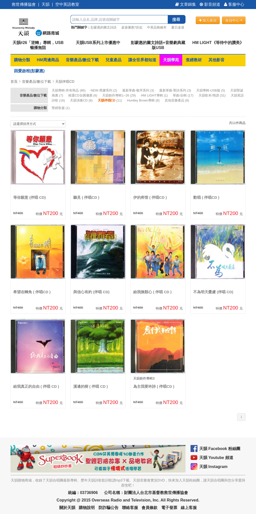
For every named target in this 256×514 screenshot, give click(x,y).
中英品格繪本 (156, 27)
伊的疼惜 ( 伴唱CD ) (150, 197)
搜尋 (176, 19)
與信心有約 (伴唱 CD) (91, 292)
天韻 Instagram (213, 466)
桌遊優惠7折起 (131, 27)
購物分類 (22, 60)
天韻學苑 (171, 60)
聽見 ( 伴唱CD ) (86, 197)
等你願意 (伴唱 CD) (29, 197)
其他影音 (216, 60)
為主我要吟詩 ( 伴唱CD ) (153, 386)
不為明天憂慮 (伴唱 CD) (213, 292)
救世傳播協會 (24, 4)
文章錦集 (185, 4)
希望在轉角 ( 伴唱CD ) (31, 292)
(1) (155, 95)
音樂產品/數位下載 (82, 60)
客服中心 (234, 4)
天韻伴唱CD (64, 82)
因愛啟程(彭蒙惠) (29, 71)
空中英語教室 (67, 4)
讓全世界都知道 (142, 60)
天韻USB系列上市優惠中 (98, 42)
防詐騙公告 (108, 508)
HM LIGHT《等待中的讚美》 (218, 42)
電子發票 (169, 508)
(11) (110, 100)
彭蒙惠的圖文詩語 (103, 27)
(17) (183, 95)
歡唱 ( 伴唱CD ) (206, 197)
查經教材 (194, 60)
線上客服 (189, 508)
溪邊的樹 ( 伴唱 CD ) (90, 386)
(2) (104, 90)
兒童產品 (114, 60)
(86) (69, 90)
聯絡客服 (130, 508)
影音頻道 (210, 4)
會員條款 (150, 508)
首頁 (14, 82)
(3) (138, 90)
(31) (212, 95)
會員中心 (233, 20)
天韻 (46, 4)
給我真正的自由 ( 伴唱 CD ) (36, 386)
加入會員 (208, 20)
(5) (211, 90)
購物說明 (87, 508)
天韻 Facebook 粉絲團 (219, 448)
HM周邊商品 (48, 60)
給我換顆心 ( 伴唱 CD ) (152, 292)
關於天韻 (67, 508)
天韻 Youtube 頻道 (216, 458)
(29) (119, 95)
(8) (82, 100)
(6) (83, 95)
